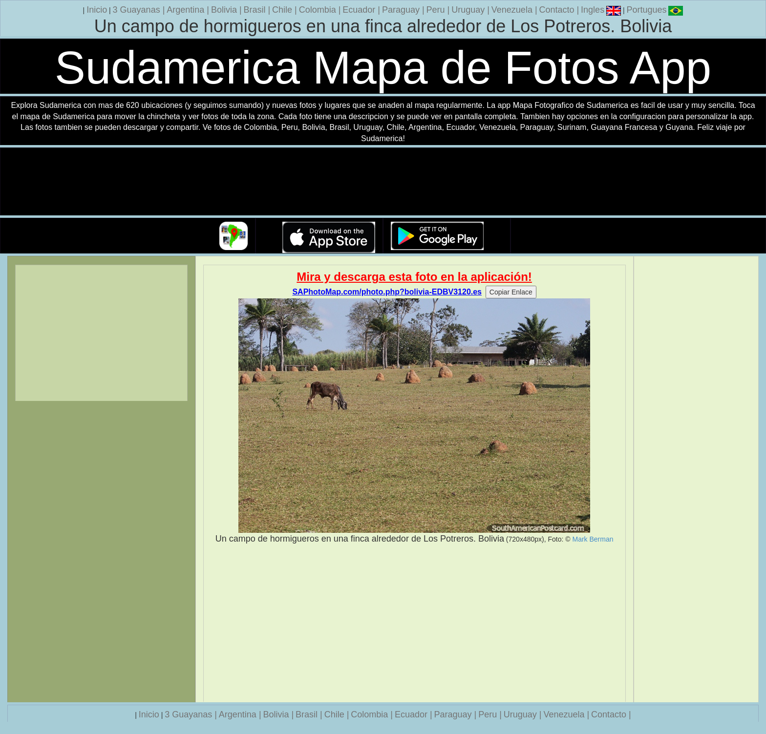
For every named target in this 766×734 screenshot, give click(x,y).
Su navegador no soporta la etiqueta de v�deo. (383, 181)
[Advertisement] (414, 623)
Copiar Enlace (510, 292)
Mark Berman (592, 539)
